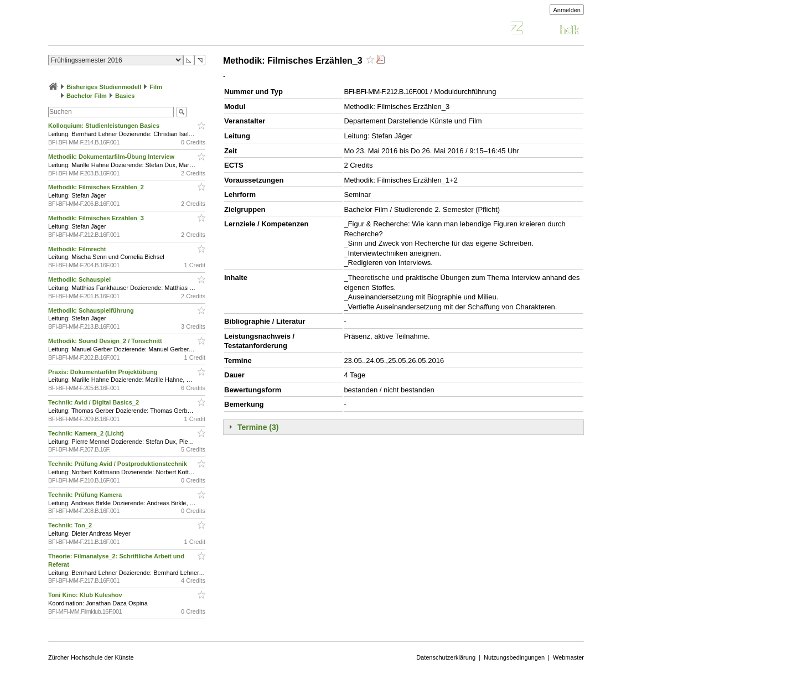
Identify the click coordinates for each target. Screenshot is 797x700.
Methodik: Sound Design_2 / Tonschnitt (106, 341)
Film (155, 87)
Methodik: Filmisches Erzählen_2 (97, 187)
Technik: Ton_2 (71, 525)
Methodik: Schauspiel (80, 279)
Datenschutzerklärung (445, 657)
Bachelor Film (86, 95)
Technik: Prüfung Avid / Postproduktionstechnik (118, 463)
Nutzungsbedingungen (514, 657)
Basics (124, 95)
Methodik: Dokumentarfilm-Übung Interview (112, 156)
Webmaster (568, 657)
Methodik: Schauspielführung (92, 310)
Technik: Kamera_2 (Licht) (87, 433)
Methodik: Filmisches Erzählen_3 (97, 218)
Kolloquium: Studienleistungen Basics (104, 125)
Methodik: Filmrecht (78, 249)
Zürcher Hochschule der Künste (91, 657)
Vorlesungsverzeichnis (129, 29)
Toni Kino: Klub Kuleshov (86, 595)
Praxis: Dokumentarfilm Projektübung (103, 372)
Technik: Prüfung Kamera (85, 494)
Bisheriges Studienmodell (103, 87)
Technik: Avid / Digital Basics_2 (94, 402)
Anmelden (567, 10)
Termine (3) (257, 427)
